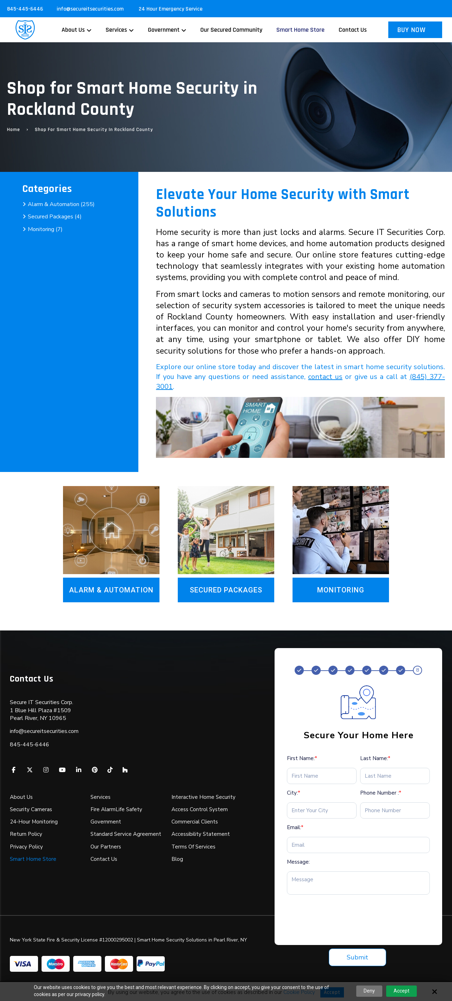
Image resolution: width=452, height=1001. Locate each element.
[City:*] (322, 810)
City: (293, 792)
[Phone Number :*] (395, 810)
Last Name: (375, 758)
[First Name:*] (322, 776)
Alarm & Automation (111, 590)
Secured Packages (226, 590)
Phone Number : (380, 792)
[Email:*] (358, 845)
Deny (369, 991)
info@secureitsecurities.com (91, 9)
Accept (401, 991)
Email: (295, 827)
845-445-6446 (25, 9)
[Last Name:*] (395, 776)
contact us (325, 376)
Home (13, 129)
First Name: (302, 758)
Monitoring (340, 590)
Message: (298, 861)
